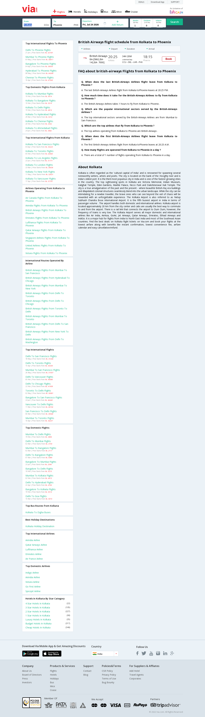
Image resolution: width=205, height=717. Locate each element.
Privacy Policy (109, 674)
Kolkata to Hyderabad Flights (40, 114)
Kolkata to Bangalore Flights (40, 100)
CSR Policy (107, 670)
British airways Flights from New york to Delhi (47, 333)
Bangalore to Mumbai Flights (40, 461)
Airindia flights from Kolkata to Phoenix (46, 205)
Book (168, 59)
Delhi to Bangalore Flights (39, 454)
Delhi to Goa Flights (36, 496)
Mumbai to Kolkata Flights (39, 475)
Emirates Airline (33, 554)
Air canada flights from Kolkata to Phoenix (43, 199)
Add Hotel (134, 670)
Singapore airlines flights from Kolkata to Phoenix (47, 239)
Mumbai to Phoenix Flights (39, 56)
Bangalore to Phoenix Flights (40, 63)
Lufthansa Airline (34, 549)
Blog (85, 674)
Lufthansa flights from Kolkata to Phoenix (43, 224)
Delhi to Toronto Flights (38, 363)
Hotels (53, 674)
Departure (87, 21)
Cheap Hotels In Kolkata (47, 627)
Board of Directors (32, 674)
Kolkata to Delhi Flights (37, 107)
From (26, 21)
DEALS (141, 2)
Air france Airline (34, 558)
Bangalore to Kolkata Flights (40, 489)
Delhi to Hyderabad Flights (39, 482)
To (54, 21)
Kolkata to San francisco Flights (42, 144)
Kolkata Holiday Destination (39, 526)
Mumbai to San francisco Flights (42, 369)
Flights (53, 670)
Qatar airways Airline (36, 544)
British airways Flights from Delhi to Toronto (44, 295)
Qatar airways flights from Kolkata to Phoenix (45, 232)
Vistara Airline (32, 581)
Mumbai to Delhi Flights (38, 434)
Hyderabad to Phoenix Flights (41, 70)
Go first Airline (33, 586)
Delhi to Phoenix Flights (38, 50)
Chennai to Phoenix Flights (39, 77)
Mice (52, 686)
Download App (157, 2)
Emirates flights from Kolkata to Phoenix (47, 217)
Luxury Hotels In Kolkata (47, 619)
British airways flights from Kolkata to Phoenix (45, 212)
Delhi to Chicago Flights (38, 383)
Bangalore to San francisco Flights (43, 397)
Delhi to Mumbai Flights (38, 441)
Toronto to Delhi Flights (38, 390)
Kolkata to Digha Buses (38, 512)
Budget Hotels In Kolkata (47, 623)
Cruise (53, 690)
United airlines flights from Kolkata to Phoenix (45, 247)
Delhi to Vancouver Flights (39, 376)
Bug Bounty (108, 682)
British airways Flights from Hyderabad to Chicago (47, 279)
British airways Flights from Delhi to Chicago (44, 302)
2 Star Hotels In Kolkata (47, 611)
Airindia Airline (32, 540)
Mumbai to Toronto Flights (39, 418)
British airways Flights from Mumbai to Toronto (46, 318)
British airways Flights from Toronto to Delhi (46, 310)
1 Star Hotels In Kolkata (47, 615)
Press (25, 678)
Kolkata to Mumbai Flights (39, 93)
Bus (52, 682)
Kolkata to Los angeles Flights (41, 157)
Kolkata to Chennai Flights (39, 121)
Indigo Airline (32, 572)
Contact (87, 670)
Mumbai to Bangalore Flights (40, 448)
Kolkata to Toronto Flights (39, 151)
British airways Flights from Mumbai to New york (46, 287)
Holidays (54, 678)
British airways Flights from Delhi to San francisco (46, 325)
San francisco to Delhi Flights (41, 411)
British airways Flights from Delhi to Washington (44, 341)
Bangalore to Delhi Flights (39, 468)
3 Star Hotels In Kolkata (47, 607)
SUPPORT (175, 2)
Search (174, 22)
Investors (27, 682)
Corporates (135, 678)
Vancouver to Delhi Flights (39, 404)
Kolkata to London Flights (39, 164)
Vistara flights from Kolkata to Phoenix (46, 253)
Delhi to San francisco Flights (41, 356)
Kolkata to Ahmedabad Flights (41, 128)
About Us (27, 670)
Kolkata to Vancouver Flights (40, 178)
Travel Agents (136, 674)
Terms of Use (109, 678)
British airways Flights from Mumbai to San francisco (46, 272)
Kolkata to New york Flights (40, 171)
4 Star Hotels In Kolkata (47, 603)
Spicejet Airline (33, 591)
